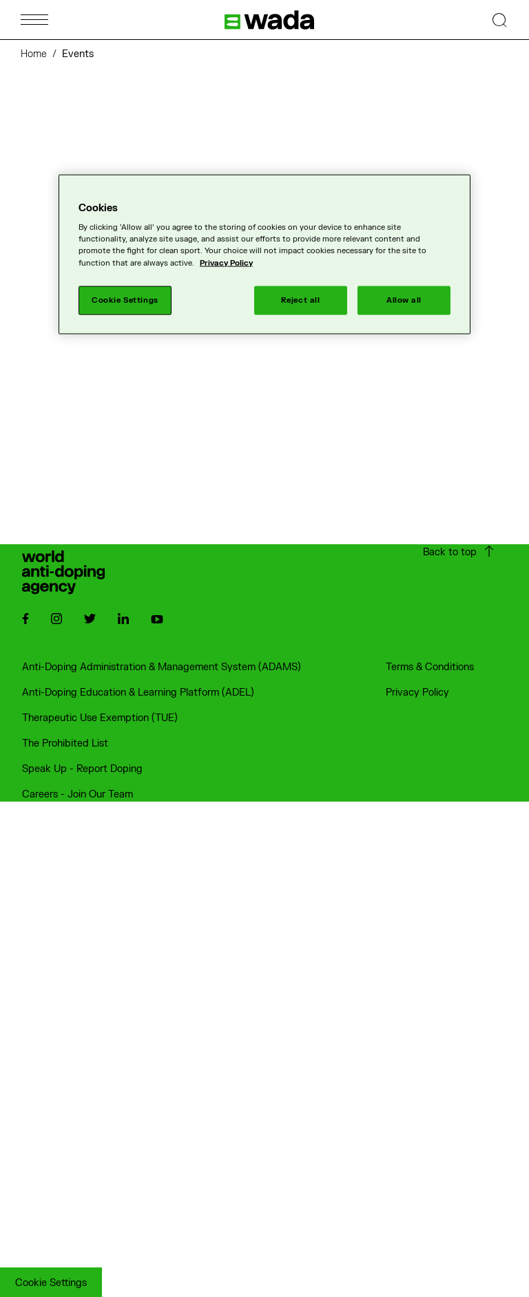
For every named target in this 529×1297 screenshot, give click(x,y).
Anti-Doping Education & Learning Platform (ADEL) (138, 692)
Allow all (404, 299)
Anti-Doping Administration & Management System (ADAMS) (161, 667)
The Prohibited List (65, 743)
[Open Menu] (34, 19)
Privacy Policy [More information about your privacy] (226, 262)
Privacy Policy (417, 692)
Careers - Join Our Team (77, 794)
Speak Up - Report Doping (82, 769)
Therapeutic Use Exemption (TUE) (100, 718)
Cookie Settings (51, 1282)
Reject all (300, 299)
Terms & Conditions (430, 667)
